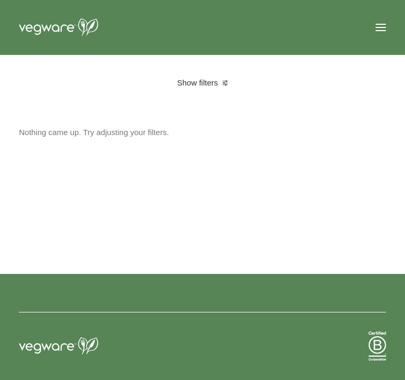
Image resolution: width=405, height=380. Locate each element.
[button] (380, 27)
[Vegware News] (78, 27)
